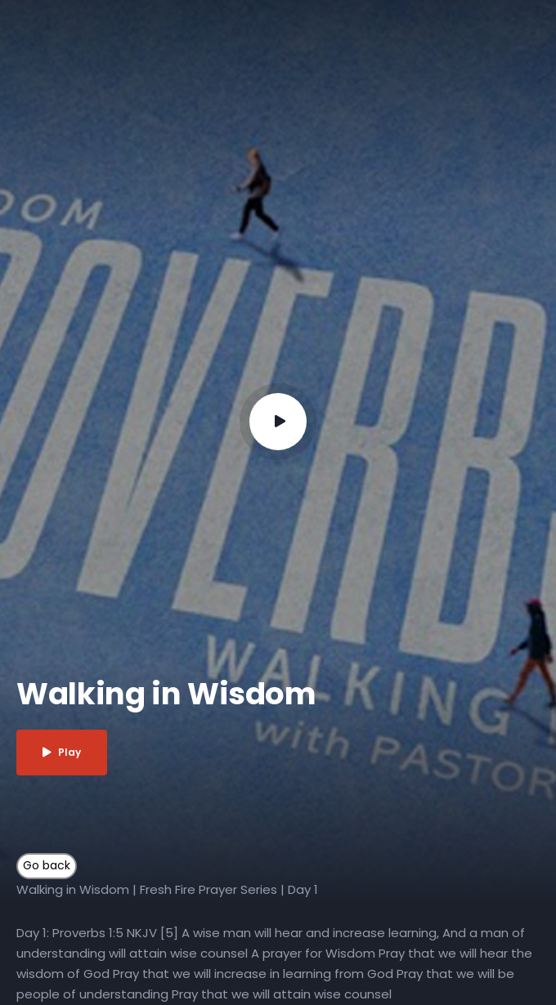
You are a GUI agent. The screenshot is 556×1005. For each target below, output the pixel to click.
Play (62, 752)
